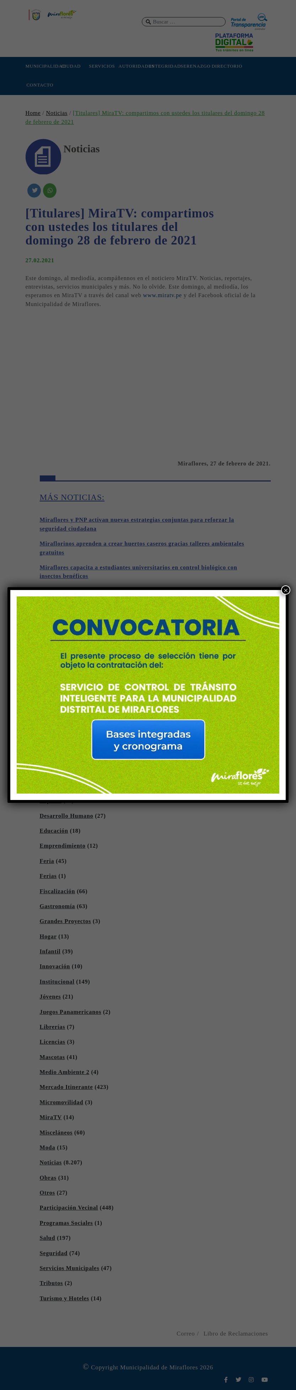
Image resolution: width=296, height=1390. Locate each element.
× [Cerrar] (285, 590)
